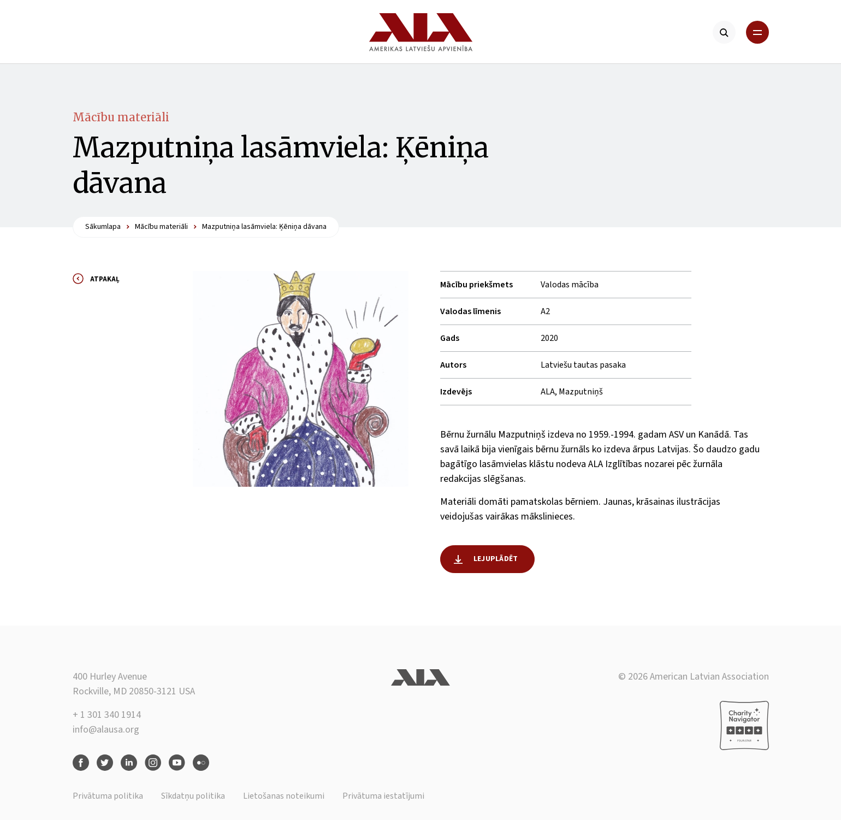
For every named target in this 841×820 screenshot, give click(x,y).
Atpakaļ (105, 279)
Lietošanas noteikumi (283, 796)
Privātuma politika (108, 796)
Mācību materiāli (121, 117)
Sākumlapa (103, 226)
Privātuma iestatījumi (383, 796)
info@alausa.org (106, 729)
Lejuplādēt (495, 558)
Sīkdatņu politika (193, 796)
